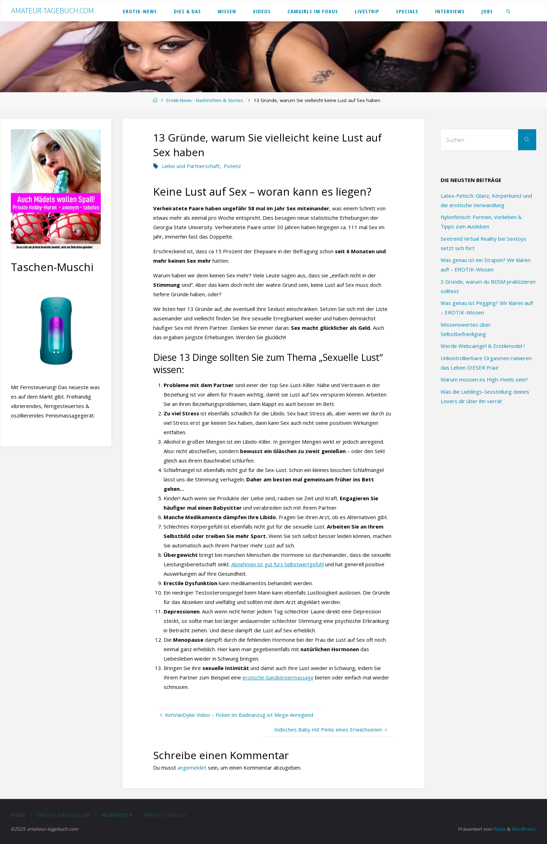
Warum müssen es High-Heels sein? (484, 379)
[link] (508, 10)
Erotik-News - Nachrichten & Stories (204, 100)
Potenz (232, 165)
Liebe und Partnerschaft (191, 165)
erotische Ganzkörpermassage (279, 677)
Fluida (498, 829)
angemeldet (192, 767)
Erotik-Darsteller (63, 815)
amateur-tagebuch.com (52, 10)
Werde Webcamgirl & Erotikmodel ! (483, 345)
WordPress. (524, 829)
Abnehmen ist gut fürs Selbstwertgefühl (279, 564)
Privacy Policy (165, 815)
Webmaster (117, 815)
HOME (18, 815)
